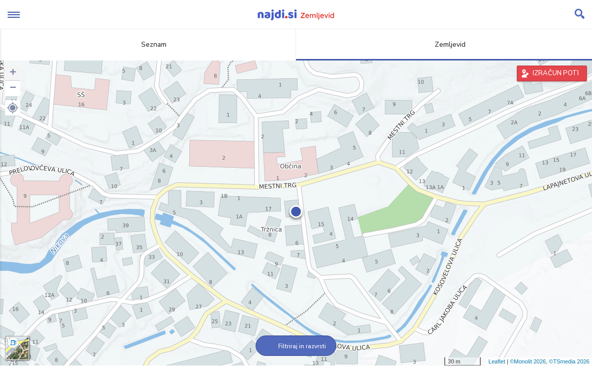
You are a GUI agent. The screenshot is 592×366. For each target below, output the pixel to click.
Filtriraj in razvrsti (296, 346)
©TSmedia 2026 (569, 361)
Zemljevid (444, 44)
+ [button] (13, 73)
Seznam (148, 44)
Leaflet (496, 361)
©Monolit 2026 (528, 361)
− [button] (13, 88)
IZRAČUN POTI (556, 73)
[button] (12, 107)
